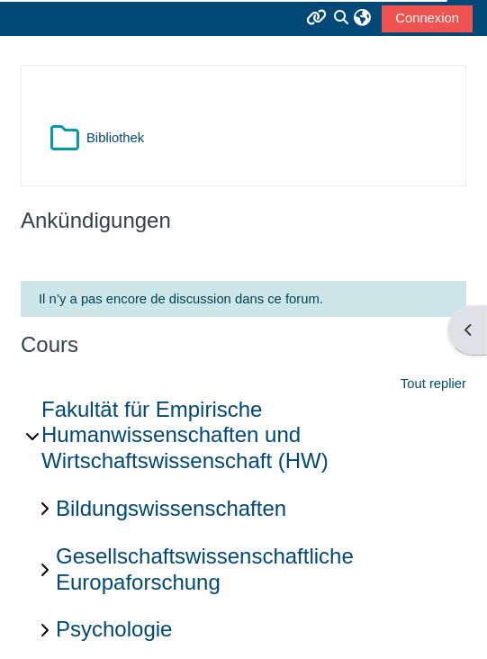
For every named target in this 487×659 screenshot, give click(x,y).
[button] (362, 18)
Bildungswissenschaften (171, 508)
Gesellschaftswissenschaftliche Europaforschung (205, 569)
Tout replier (433, 383)
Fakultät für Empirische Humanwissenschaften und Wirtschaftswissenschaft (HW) (185, 435)
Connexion (427, 18)
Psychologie (114, 629)
